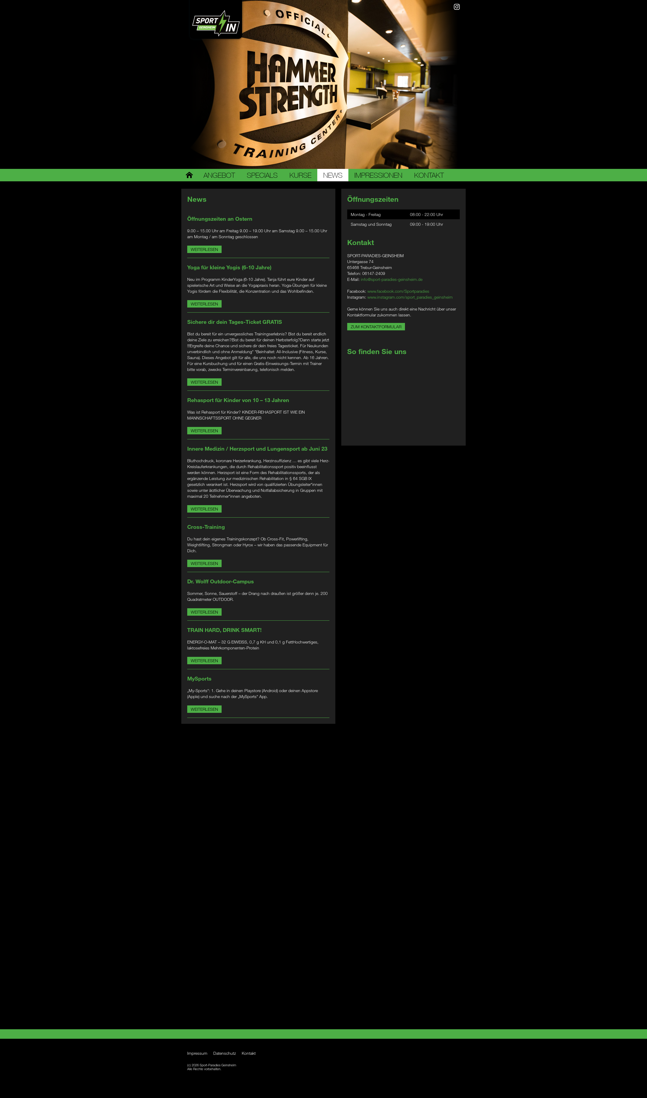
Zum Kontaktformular (376, 326)
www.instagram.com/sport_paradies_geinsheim (410, 297)
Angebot (219, 175)
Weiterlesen (204, 249)
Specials (262, 175)
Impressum (197, 1053)
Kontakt (429, 175)
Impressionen (378, 175)
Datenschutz (224, 1053)
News (332, 175)
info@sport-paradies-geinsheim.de (391, 279)
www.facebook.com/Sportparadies (398, 291)
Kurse (300, 175)
